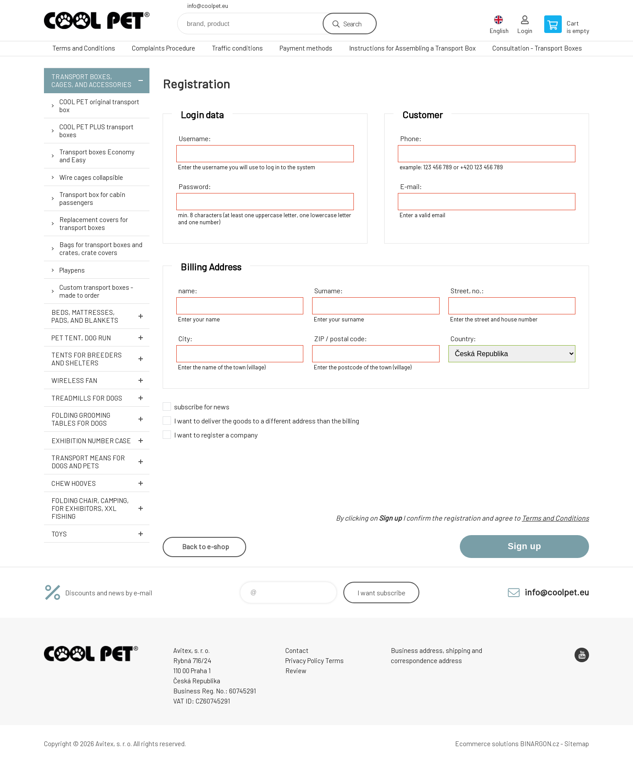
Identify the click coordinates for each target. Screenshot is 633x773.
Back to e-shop (205, 546)
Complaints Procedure (163, 48)
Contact (297, 650)
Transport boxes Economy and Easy (97, 156)
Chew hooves (100, 483)
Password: (194, 186)
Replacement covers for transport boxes (93, 223)
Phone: (411, 138)
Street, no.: (467, 290)
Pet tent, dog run (100, 337)
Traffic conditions (237, 48)
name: (187, 290)
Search (352, 23)
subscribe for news (201, 406)
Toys (100, 533)
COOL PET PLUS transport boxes (96, 131)
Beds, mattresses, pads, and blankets (100, 316)
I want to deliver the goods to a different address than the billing (266, 420)
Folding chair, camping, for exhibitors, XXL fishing (100, 508)
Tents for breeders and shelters (100, 358)
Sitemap (576, 743)
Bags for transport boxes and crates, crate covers (100, 248)
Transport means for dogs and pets (100, 461)
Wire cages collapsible (91, 177)
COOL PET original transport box (99, 105)
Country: (463, 338)
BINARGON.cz (539, 743)
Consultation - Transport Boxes (537, 48)
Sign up (524, 546)
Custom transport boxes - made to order (96, 291)
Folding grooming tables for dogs (100, 419)
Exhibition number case (100, 440)
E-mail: (411, 186)
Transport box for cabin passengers (92, 198)
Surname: (328, 290)
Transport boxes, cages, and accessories (100, 80)
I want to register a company (216, 434)
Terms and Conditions (83, 48)
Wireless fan (100, 380)
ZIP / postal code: (340, 338)
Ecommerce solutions (487, 743)
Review (295, 671)
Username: (194, 138)
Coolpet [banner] (96, 20)
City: (185, 338)
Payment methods (306, 48)
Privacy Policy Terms (314, 660)
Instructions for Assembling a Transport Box (412, 48)
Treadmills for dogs (100, 397)
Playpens (72, 270)
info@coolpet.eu (207, 5)
